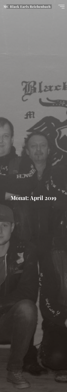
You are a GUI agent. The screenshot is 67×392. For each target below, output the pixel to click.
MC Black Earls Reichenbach (26, 6)
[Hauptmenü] (61, 6)
